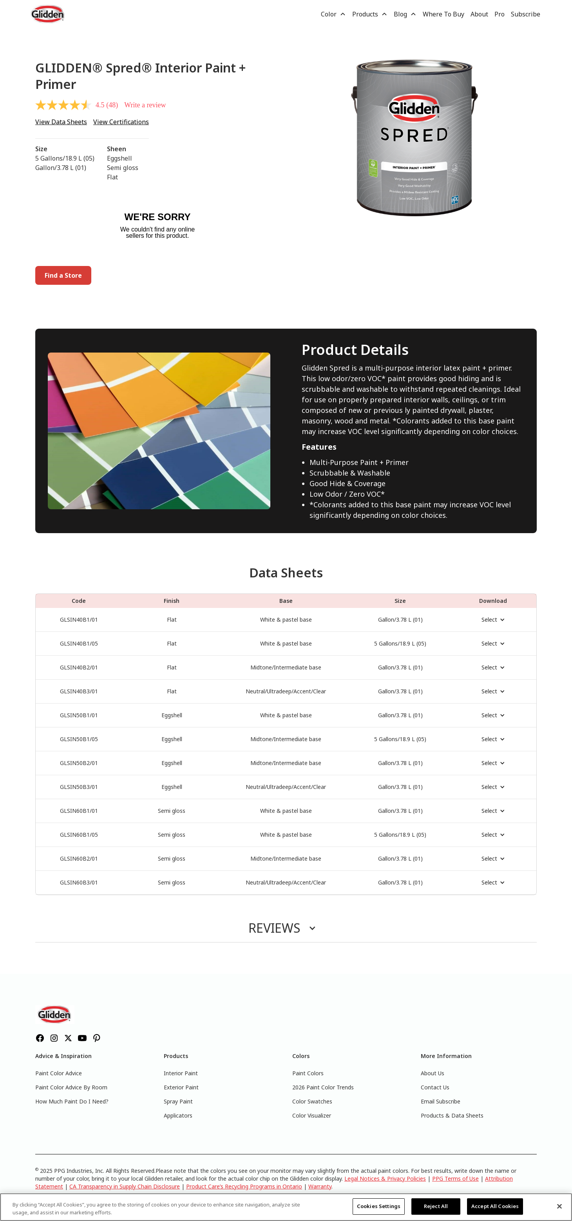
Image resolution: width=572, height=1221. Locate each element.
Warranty (319, 1186)
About (479, 14)
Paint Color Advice (58, 1073)
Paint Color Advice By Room (71, 1087)
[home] (48, 14)
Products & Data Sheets (452, 1115)
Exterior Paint (181, 1087)
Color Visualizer (311, 1115)
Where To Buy (443, 14)
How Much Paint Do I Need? (72, 1101)
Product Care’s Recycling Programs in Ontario (244, 1186)
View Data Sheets (61, 122)
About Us (432, 1073)
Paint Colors (308, 1073)
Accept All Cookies (495, 1206)
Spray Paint (178, 1101)
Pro (499, 14)
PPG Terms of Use (455, 1178)
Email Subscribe (440, 1101)
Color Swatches (312, 1101)
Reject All (436, 1206)
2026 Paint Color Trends (323, 1087)
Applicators (178, 1115)
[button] (333, 14)
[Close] (559, 1206)
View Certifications (121, 122)
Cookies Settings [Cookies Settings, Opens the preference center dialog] (378, 1206)
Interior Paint (181, 1073)
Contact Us (435, 1087)
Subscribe (525, 14)
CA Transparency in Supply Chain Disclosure (124, 1186)
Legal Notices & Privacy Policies (385, 1178)
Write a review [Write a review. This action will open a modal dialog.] (145, 105)
